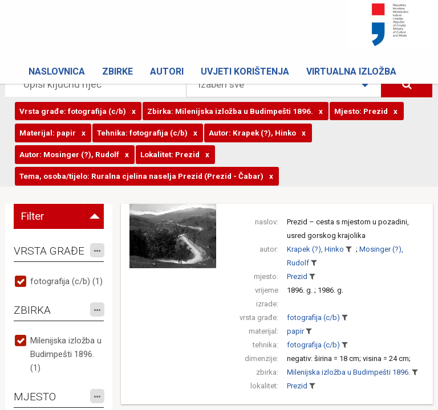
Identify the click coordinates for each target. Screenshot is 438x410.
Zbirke (117, 71)
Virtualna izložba (351, 71)
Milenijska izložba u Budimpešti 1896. (348, 372)
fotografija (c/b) (313, 317)
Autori (167, 71)
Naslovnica (57, 71)
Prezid (297, 276)
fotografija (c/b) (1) (66, 281)
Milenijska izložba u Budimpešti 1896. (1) (66, 354)
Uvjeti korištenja (245, 71)
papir (295, 331)
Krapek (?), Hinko (315, 249)
